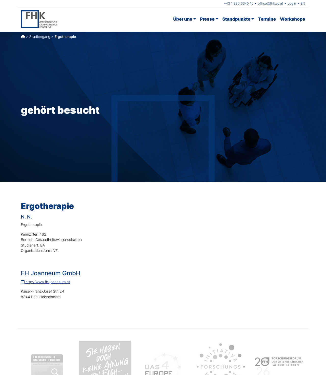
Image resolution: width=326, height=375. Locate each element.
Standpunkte (236, 19)
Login (292, 3)
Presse (207, 19)
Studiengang (39, 36)
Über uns (182, 19)
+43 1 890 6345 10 (238, 3)
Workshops (292, 19)
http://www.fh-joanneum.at (45, 282)
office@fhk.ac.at (270, 3)
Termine (267, 19)
